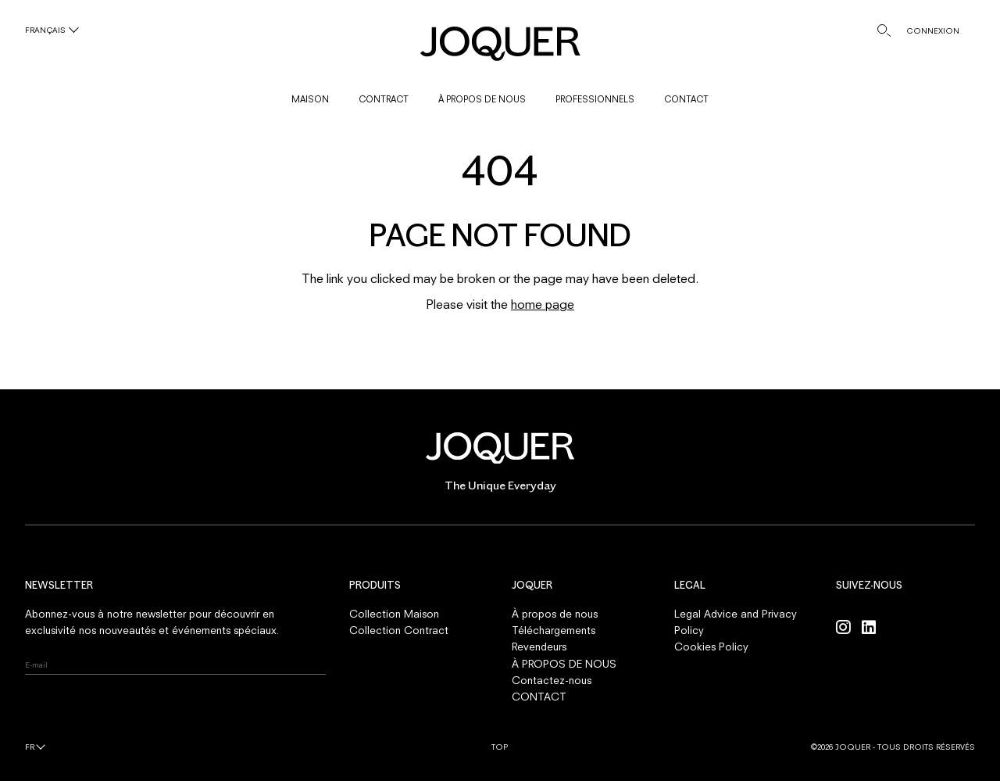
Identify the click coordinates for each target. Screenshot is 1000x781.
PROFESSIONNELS (594, 99)
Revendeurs (539, 646)
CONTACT (686, 99)
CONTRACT (384, 99)
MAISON (310, 99)
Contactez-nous (551, 680)
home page (542, 304)
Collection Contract (398, 630)
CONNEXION (932, 30)
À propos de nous (555, 613)
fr (29, 746)
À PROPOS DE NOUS (482, 99)
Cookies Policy (711, 646)
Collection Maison (394, 613)
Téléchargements (553, 630)
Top (499, 746)
